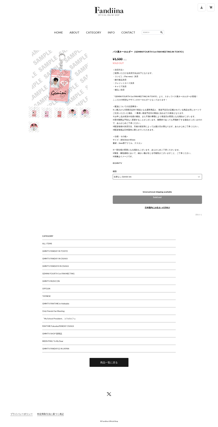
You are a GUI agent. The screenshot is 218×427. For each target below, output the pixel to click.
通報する (198, 215)
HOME (58, 32)
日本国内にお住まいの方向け (157, 207)
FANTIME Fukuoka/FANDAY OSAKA (58, 326)
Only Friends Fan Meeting (53, 311)
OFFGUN (46, 288)
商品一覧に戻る (109, 362)
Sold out (157, 197)
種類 (115, 171)
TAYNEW (46, 296)
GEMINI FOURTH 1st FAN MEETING (58, 273)
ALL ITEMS (47, 243)
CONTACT (128, 32)
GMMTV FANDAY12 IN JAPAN (55, 348)
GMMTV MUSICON (51, 281)
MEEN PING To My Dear (52, 341)
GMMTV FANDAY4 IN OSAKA (55, 266)
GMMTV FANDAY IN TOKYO (55, 251)
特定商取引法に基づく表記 (50, 414)
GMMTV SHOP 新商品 (52, 333)
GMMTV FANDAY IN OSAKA (55, 258)
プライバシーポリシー (21, 414)
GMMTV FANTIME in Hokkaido (55, 303)
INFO (111, 32)
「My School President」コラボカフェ (59, 318)
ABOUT (74, 32)
